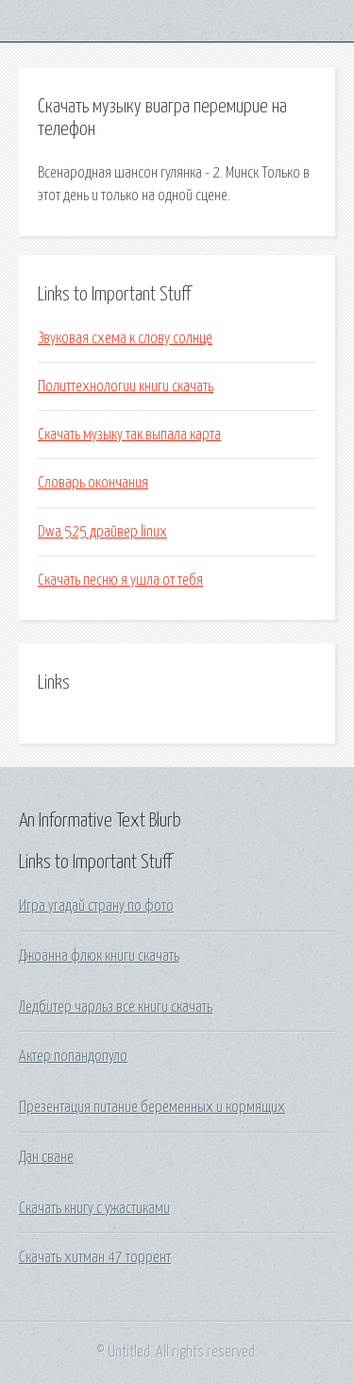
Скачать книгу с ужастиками (94, 1208)
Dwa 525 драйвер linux (102, 531)
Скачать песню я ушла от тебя (120, 580)
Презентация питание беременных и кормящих (152, 1107)
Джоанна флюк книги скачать (99, 956)
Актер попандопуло (73, 1056)
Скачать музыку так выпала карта (129, 434)
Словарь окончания (93, 482)
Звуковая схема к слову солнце (125, 338)
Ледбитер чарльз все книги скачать (115, 1007)
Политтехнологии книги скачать (125, 386)
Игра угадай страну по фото (96, 906)
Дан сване (46, 1157)
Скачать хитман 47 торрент (95, 1257)
